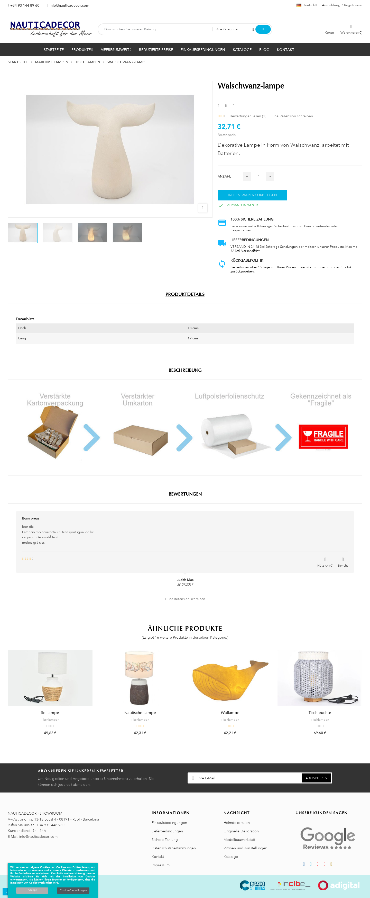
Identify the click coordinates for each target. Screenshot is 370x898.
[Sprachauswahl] (307, 5)
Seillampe (50, 712)
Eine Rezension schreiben (292, 116)
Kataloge (231, 856)
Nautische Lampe (140, 712)
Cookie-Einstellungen (73, 890)
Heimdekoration (237, 822)
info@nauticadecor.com (69, 5)
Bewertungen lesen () (248, 116)
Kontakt (158, 856)
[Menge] (258, 176)
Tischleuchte (320, 712)
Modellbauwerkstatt (239, 839)
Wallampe (230, 712)
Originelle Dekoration (241, 831)
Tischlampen (50, 719)
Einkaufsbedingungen (169, 822)
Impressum (161, 865)
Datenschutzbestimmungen (174, 848)
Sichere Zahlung (165, 839)
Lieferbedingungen (167, 831)
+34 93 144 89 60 (24, 5)
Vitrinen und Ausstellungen (245, 848)
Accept (32, 890)
